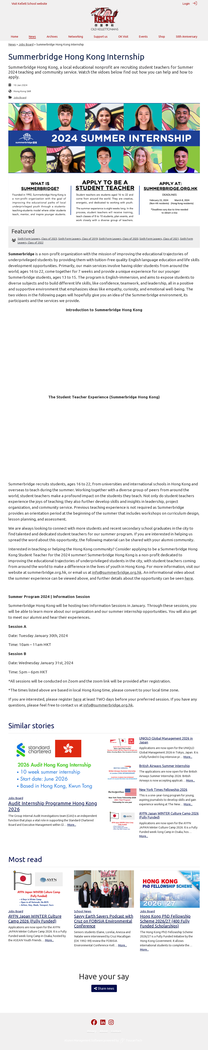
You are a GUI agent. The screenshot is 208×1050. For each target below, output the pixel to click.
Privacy (91, 1031)
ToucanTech (131, 1040)
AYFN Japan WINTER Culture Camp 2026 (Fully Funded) (34, 918)
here (189, 578)
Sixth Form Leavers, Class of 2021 (159, 238)
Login (186, 3)
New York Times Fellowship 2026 (163, 789)
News (12, 44)
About (104, 1031)
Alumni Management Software (83, 1040)
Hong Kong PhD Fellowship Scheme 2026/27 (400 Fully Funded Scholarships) (165, 921)
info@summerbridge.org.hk (117, 572)
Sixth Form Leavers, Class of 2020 (118, 238)
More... (71, 824)
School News (82, 911)
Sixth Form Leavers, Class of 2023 (37, 238)
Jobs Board (26, 44)
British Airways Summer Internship (164, 766)
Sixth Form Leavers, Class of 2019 (78, 238)
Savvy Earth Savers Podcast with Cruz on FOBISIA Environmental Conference (103, 921)
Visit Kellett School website (29, 3)
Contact (116, 1031)
